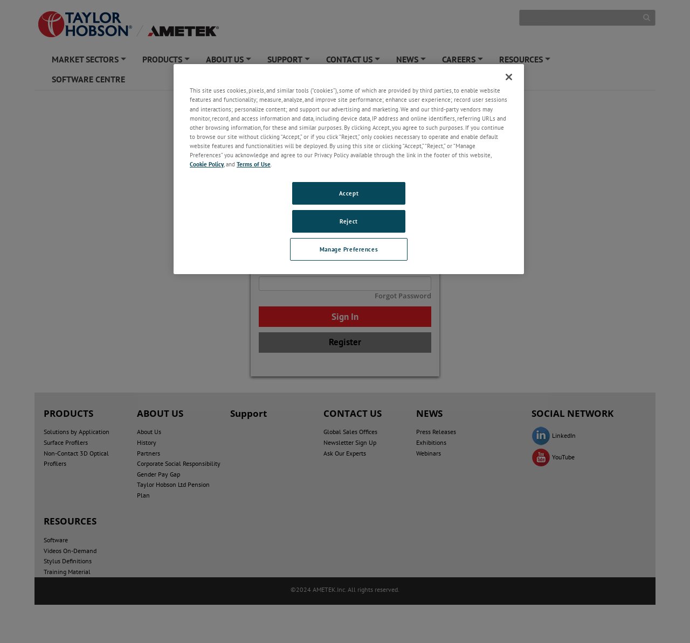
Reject (348, 221)
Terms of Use (254, 164)
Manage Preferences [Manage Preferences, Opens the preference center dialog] (349, 249)
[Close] (509, 77)
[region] (349, 169)
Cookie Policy (207, 164)
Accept (348, 193)
